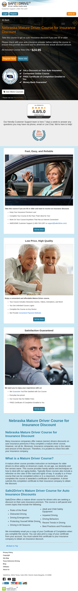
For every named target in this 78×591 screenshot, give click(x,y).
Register (13, 14)
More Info (22, 58)
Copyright (6, 555)
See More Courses (13, 92)
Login (5, 14)
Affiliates (6, 567)
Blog (4, 564)
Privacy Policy (8, 552)
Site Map (6, 558)
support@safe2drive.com (57, 223)
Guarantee (16, 391)
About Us (6, 569)
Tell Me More (39, 230)
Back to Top (12, 546)
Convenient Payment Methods (30, 313)
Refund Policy (18, 98)
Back (5, 20)
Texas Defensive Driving (11, 561)
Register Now (9, 58)
